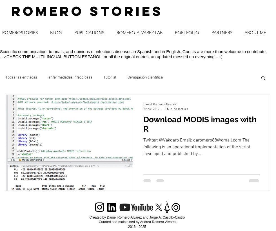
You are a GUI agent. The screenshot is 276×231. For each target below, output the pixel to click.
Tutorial (110, 77)
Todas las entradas (21, 77)
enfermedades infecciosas (70, 77)
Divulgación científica (145, 77)
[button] (263, 78)
